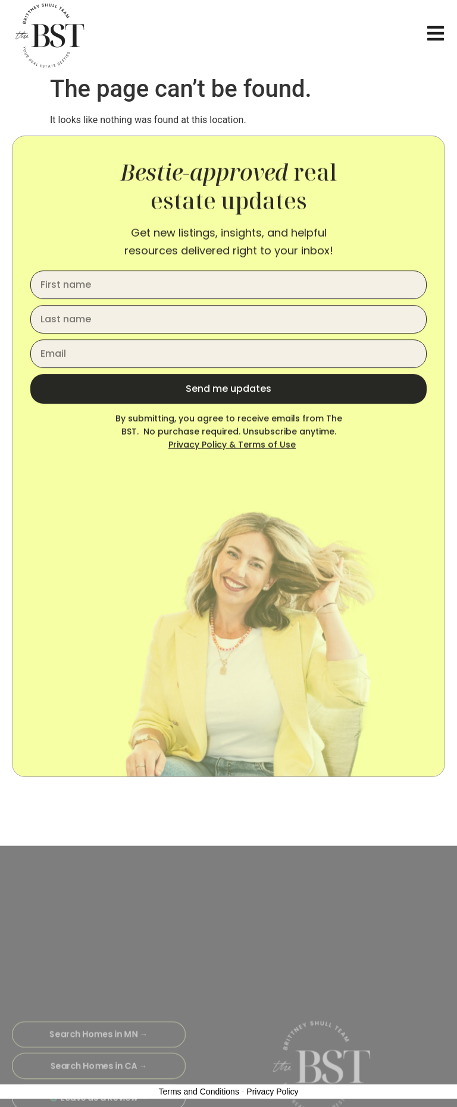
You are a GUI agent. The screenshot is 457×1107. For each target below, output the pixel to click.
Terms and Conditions (199, 1091)
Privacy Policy (272, 1091)
